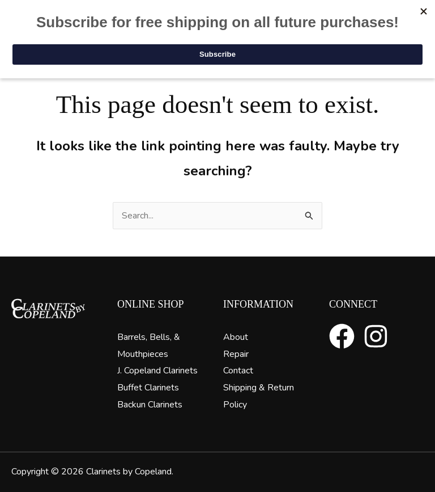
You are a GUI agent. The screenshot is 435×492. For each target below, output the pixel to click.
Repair (236, 354)
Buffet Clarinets (148, 387)
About (235, 337)
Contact (238, 370)
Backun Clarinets (149, 404)
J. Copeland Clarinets (157, 370)
